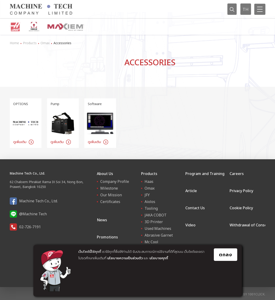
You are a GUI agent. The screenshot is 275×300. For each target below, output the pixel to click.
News (102, 219)
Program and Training (204, 173)
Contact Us (195, 207)
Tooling (151, 208)
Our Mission (111, 194)
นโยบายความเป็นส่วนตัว (125, 258)
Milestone (109, 188)
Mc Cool (151, 241)
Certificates (110, 201)
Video (190, 225)
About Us (105, 173)
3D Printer (154, 221)
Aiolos (150, 201)
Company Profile (114, 181)
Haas (149, 181)
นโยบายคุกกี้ (158, 258)
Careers (237, 173)
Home (14, 43)
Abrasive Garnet (159, 235)
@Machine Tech (33, 213)
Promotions (107, 237)
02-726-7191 (30, 226)
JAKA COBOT (156, 215)
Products (30, 43)
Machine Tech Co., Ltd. (38, 200)
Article (191, 190)
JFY (147, 194)
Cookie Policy (241, 207)
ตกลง (225, 254)
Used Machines (158, 228)
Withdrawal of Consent (250, 225)
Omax (45, 43)
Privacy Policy (241, 190)
